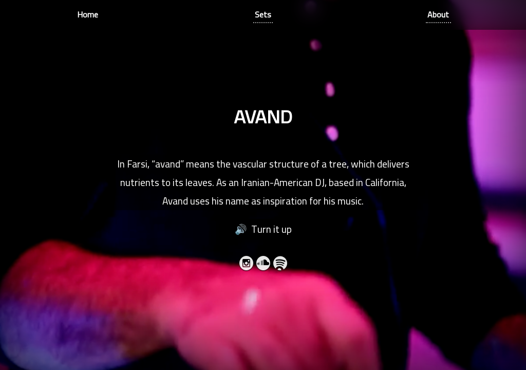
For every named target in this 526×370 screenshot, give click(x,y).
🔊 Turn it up (263, 229)
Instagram (246, 264)
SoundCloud (263, 264)
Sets (263, 14)
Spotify (280, 264)
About (438, 14)
